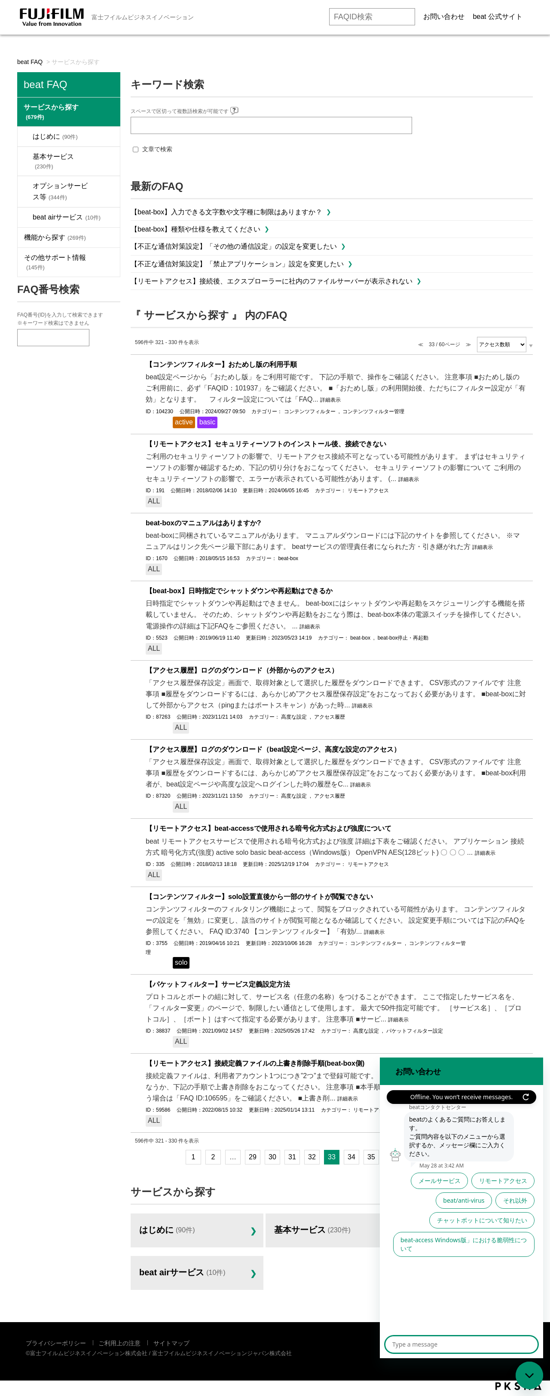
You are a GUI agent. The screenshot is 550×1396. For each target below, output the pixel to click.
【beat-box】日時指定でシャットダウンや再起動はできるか (239, 590)
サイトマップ (171, 1343)
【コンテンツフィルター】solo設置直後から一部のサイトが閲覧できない (259, 896)
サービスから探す (51, 112)
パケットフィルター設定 (414, 1031)
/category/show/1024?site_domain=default (107, 136)
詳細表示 (330, 400)
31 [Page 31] (292, 1157)
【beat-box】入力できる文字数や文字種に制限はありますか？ (226, 212)
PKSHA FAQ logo (518, 1386)
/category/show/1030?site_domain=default (107, 191)
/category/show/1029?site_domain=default (107, 161)
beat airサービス (67, 217)
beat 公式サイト (497, 16)
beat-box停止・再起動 (403, 638)
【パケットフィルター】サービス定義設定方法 (218, 984)
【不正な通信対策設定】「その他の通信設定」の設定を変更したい (234, 246)
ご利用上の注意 (119, 1343)
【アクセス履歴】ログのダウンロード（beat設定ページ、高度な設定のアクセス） (273, 749)
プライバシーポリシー (56, 1343)
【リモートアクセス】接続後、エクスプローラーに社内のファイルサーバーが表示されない (271, 281)
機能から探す (55, 237)
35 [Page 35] (371, 1157)
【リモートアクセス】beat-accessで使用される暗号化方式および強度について (268, 828)
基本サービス (53, 161)
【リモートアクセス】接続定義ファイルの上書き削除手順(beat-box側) (255, 1063)
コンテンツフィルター (310, 411)
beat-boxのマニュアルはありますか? (203, 523)
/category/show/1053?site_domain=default (107, 237)
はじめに (55, 136)
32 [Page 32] (312, 1157)
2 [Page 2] (213, 1157)
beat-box (288, 558)
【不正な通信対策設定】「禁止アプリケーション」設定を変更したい (237, 264)
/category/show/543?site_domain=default (107, 262)
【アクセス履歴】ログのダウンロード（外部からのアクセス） (242, 670)
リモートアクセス (368, 491)
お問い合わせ (443, 16)
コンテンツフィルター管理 (373, 411)
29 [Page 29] (253, 1157)
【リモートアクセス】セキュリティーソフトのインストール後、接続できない (266, 444)
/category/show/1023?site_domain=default (107, 112)
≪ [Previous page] (165, 1157)
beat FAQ (30, 61)
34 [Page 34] (351, 1157)
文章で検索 (157, 149)
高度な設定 (294, 717)
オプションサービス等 (60, 191)
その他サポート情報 (55, 262)
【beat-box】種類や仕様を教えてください (195, 229)
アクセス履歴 (329, 717)
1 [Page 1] (194, 1157)
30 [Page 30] (272, 1157)
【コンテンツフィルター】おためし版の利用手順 (221, 364)
